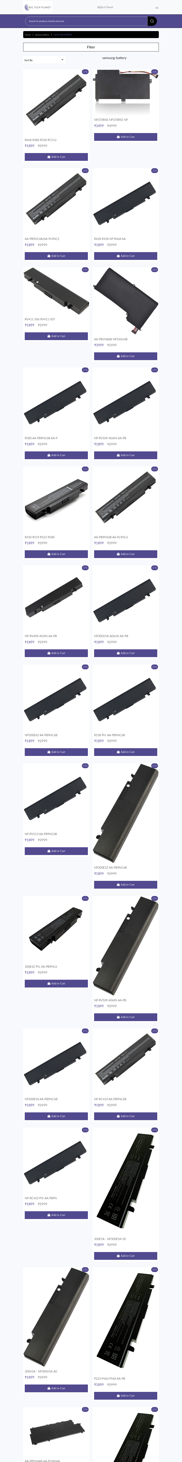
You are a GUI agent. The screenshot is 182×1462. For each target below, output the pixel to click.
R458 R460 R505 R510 (125, 876)
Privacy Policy (83, 1426)
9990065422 (37, 1402)
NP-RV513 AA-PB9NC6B (56, 556)
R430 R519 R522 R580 (56, 364)
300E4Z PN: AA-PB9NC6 (56, 620)
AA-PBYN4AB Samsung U (56, 1324)
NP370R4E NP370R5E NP (125, 108)
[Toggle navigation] (157, 7)
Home (28, 34)
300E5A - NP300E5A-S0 (125, 748)
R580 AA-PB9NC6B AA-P (56, 300)
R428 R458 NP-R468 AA (125, 172)
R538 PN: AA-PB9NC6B (125, 492)
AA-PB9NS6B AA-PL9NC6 (125, 364)
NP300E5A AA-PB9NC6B (56, 684)
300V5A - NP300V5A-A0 (56, 812)
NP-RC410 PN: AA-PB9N (56, 748)
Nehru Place (35, 1396)
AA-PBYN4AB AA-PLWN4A (56, 876)
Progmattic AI (135, 1458)
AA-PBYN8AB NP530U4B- (125, 236)
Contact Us (114, 1426)
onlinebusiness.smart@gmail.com (50, 1408)
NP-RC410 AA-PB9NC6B (125, 684)
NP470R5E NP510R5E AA (125, 940)
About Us (99, 1426)
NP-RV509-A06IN (125, 1068)
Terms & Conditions (60, 1426)
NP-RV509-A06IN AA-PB (125, 300)
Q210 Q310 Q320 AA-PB (125, 1004)
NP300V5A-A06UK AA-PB (125, 428)
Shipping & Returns (35, 1426)
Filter (91, 47)
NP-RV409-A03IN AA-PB (56, 428)
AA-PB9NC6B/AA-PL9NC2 (56, 172)
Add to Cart (57, 121)
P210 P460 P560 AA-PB (125, 812)
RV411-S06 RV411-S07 (56, 236)
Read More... (42, 1378)
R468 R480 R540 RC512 (56, 108)
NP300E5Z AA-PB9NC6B (125, 556)
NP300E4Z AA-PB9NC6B (56, 492)
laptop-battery (42, 34)
